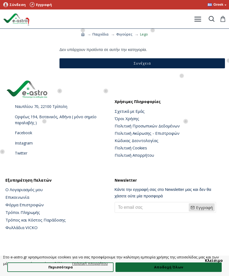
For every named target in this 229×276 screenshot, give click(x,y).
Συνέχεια (142, 63)
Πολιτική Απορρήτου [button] (90, 263)
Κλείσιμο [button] (214, 260)
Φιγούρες (124, 34)
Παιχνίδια (100, 34)
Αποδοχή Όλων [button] (168, 267)
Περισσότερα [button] (60, 267)
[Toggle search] (211, 18)
